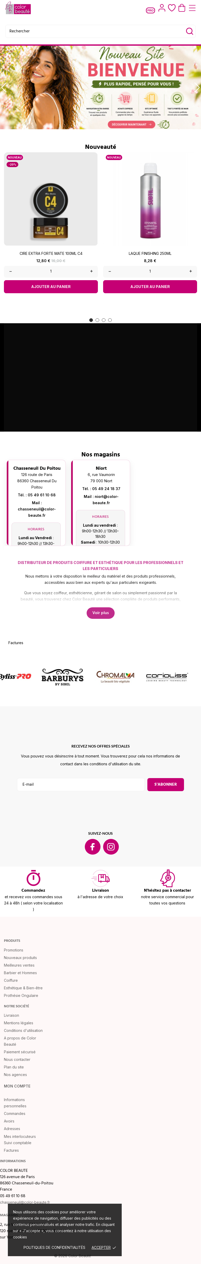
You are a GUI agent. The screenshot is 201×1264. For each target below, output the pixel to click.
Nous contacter (17, 1059)
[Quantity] (51, 272)
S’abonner (165, 784)
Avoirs (9, 1121)
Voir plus (100, 613)
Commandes (14, 1113)
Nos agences (15, 1074)
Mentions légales (18, 1023)
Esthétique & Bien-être (23, 988)
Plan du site (14, 1067)
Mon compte (17, 1086)
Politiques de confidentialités (54, 1247)
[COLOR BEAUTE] (18, 7)
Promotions (13, 950)
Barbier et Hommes (20, 973)
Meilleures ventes (19, 965)
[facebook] (92, 846)
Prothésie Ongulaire (21, 995)
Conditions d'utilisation (23, 1030)
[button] (91, 320)
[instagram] (111, 846)
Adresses (12, 1128)
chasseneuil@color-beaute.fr (25, 1202)
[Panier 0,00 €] (181, 8)
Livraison (11, 1015)
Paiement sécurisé (20, 1052)
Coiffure (11, 980)
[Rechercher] (100, 31)
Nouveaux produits (20, 957)
